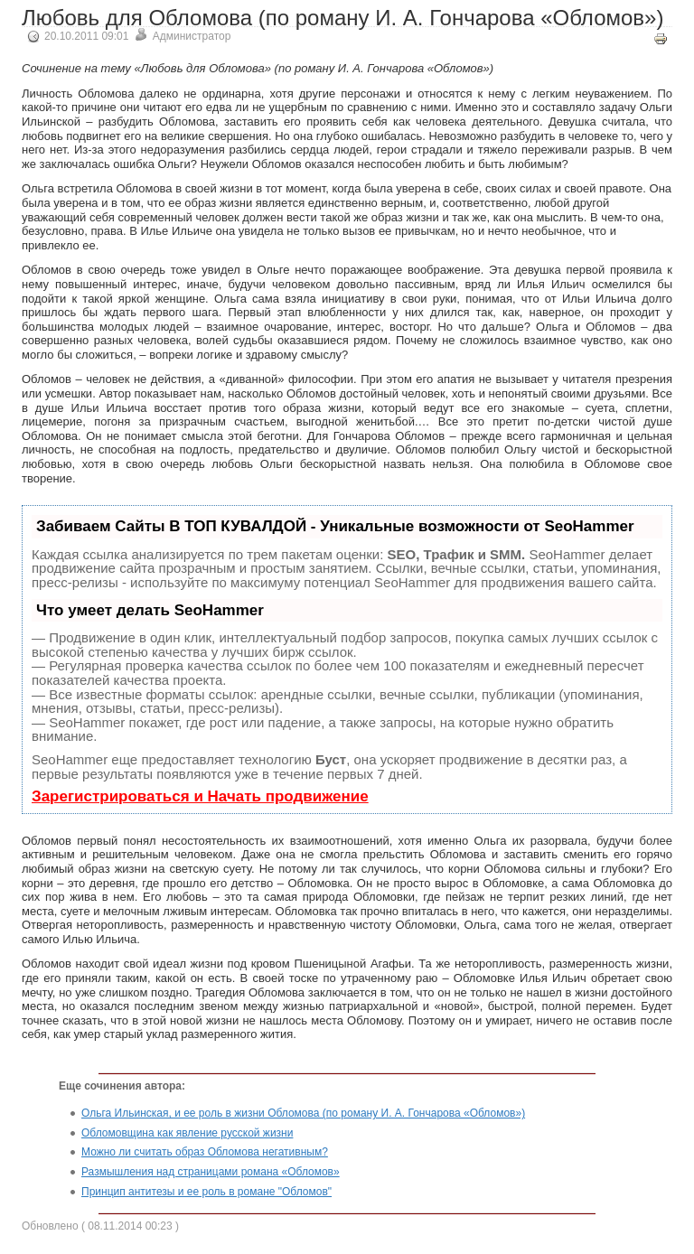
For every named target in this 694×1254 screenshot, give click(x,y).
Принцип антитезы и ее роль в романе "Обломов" (206, 1191)
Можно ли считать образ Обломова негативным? (204, 1152)
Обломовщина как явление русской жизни (187, 1133)
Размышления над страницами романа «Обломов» (210, 1171)
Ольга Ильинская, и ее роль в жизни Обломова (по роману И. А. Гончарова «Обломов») (303, 1113)
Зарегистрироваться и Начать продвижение (200, 796)
